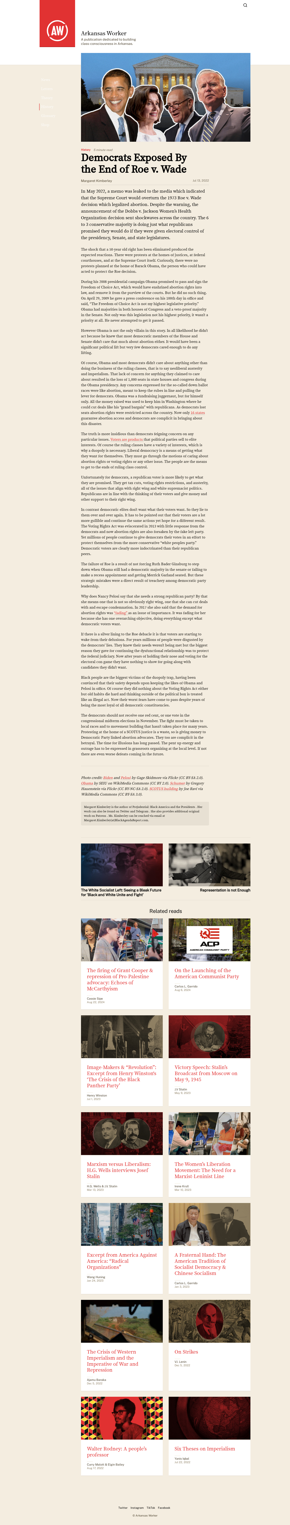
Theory (47, 97)
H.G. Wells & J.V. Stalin (102, 1186)
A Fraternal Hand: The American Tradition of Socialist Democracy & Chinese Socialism (200, 1264)
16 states (198, 412)
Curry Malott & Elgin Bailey (105, 1464)
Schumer (177, 783)
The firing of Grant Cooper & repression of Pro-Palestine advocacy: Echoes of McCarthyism (120, 979)
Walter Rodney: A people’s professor (117, 1451)
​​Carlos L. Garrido (186, 1283)
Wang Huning (96, 1277)
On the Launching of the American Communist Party (207, 973)
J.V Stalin (181, 1089)
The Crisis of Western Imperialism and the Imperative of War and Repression (112, 1361)
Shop (45, 124)
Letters (47, 88)
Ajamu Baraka (96, 1379)
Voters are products (127, 439)
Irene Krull (182, 1186)
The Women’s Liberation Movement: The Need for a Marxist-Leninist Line (205, 1170)
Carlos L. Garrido (186, 986)
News (45, 79)
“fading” (121, 612)
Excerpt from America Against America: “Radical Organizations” (122, 1261)
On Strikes (186, 1351)
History (85, 150)
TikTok (151, 1508)
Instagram (137, 1508)
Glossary (48, 115)
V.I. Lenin (180, 1361)
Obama (87, 783)
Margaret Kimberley (96, 180)
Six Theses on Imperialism (205, 1448)
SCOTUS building (163, 788)
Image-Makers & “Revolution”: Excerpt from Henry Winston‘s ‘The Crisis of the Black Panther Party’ (121, 1076)
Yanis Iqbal (182, 1458)
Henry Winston (97, 1095)
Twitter (123, 1508)
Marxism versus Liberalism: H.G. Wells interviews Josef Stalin (119, 1170)
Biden (108, 777)
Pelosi (126, 777)
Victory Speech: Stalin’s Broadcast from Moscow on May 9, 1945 (206, 1073)
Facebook (164, 1508)
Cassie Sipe (95, 998)
